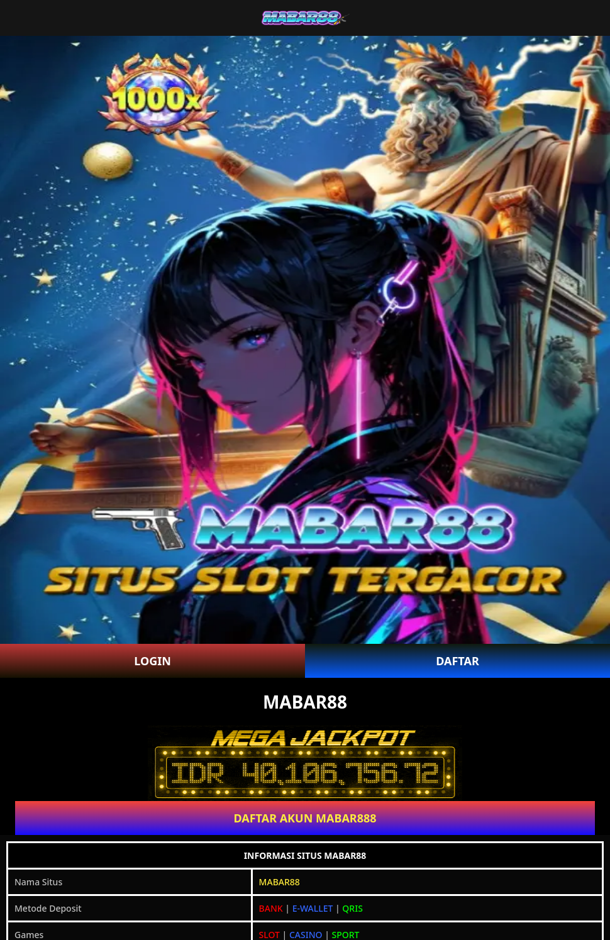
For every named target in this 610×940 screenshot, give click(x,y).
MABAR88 (279, 882)
